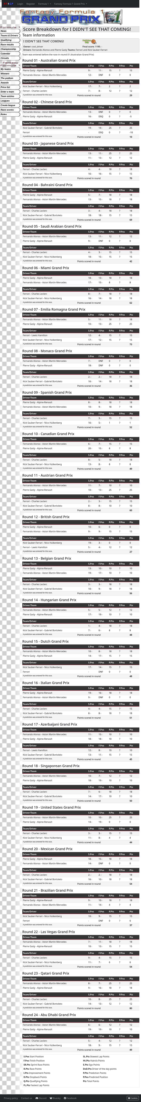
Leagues (5, 101)
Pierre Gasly (61, 49)
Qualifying (6, 40)
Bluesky (55, 1098)
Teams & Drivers (9, 35)
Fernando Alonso (41, 49)
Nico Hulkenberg (53, 86)
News (3, 31)
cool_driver (37, 46)
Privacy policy (11, 1098)
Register (30, 3)
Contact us (26, 1098)
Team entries (7, 96)
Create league (8, 105)
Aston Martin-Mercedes (54, 74)
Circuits (5, 58)
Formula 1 (43, 3)
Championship (8, 49)
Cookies (133, 1098)
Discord (41, 1098)
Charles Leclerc (39, 90)
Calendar (5, 53)
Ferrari (79, 49)
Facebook (70, 1098)
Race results (7, 44)
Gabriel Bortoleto (53, 127)
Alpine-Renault (44, 70)
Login (20, 3)
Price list (5, 87)
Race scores (7, 110)
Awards (5, 83)
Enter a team (7, 92)
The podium (7, 78)
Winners (5, 73)
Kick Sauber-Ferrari (98, 49)
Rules (4, 114)
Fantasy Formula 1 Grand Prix (69, 3)
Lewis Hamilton (39, 335)
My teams (6, 69)
